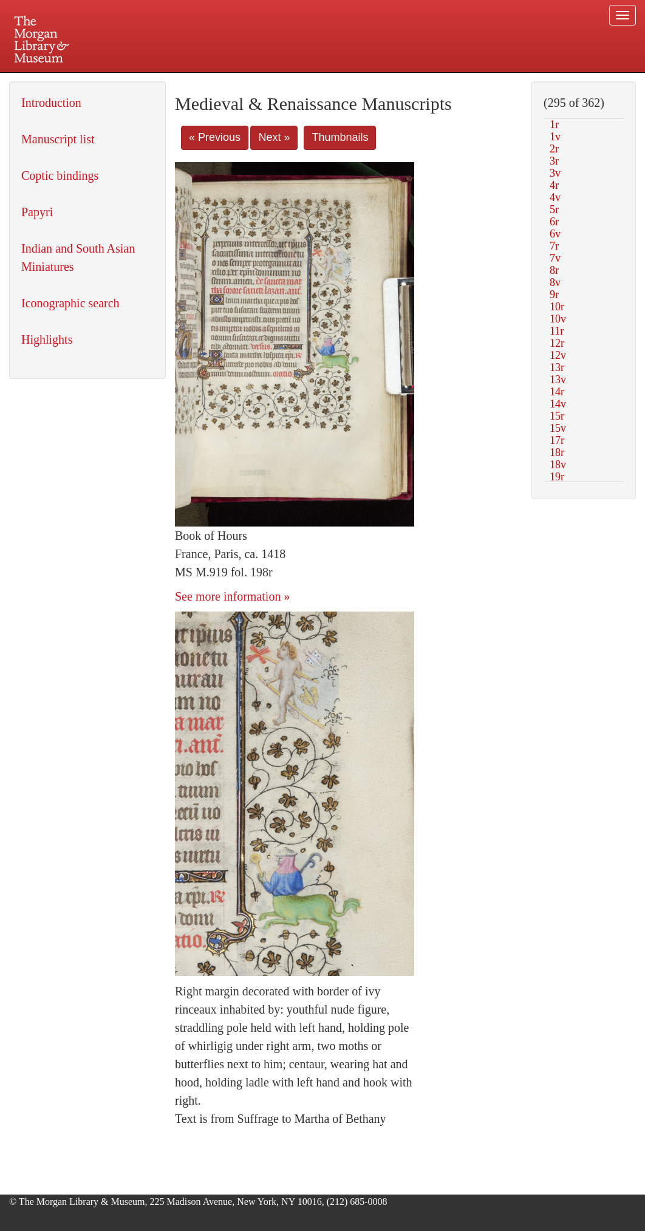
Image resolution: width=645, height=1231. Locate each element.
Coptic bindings (59, 175)
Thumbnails (340, 137)
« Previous (215, 137)
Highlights (46, 339)
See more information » (232, 596)
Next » (274, 137)
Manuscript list (58, 139)
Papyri (37, 212)
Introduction (51, 102)
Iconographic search (70, 303)
